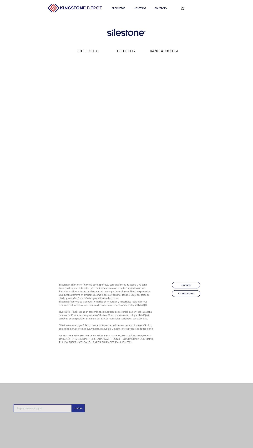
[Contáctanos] (186, 293)
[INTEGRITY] (126, 51)
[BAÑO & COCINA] (164, 51)
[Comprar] (186, 285)
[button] (118, 8)
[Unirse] (78, 408)
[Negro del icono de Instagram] (182, 8)
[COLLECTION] (89, 51)
